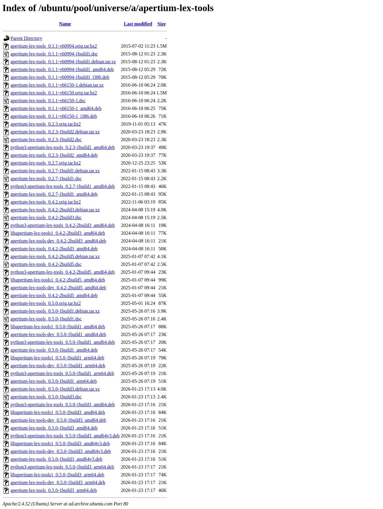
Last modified (138, 23)
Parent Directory (26, 38)
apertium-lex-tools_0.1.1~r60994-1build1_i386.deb (59, 77)
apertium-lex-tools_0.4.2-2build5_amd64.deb (54, 295)
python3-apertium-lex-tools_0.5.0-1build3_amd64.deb (62, 404)
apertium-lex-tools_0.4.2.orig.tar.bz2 (45, 201)
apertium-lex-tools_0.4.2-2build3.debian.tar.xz (55, 209)
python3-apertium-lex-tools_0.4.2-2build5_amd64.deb (62, 272)
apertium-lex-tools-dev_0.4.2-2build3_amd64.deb (58, 240)
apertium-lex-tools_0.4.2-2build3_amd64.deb (54, 248)
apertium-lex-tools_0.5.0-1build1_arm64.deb (53, 381)
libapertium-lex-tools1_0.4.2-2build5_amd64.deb (57, 279)
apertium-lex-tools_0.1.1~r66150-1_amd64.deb (55, 108)
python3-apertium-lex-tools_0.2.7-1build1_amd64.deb (62, 186)
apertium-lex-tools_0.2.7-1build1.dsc (46, 178)
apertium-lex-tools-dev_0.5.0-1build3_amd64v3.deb (60, 451)
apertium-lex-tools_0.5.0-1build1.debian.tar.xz (55, 311)
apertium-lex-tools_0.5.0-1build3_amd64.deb (54, 427)
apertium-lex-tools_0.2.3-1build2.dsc (46, 139)
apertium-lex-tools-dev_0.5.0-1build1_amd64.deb (58, 334)
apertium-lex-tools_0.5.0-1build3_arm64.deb (53, 490)
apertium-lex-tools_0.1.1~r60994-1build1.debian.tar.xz (63, 61)
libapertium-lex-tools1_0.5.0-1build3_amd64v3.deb (60, 443)
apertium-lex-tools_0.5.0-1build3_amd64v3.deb (56, 459)
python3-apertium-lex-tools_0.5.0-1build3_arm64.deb (62, 466)
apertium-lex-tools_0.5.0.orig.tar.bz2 (45, 303)
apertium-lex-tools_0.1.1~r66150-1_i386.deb (53, 116)
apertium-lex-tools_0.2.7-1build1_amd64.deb (54, 194)
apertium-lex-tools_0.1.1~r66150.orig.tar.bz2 (53, 92)
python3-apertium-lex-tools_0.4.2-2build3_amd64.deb (62, 225)
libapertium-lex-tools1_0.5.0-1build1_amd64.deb (57, 326)
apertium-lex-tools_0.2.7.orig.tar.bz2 (45, 162)
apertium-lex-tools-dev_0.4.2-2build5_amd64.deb (58, 287)
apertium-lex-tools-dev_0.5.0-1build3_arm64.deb (57, 482)
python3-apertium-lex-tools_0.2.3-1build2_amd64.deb (62, 147)
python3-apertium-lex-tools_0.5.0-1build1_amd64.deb (62, 342)
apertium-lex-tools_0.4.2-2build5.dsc (46, 264)
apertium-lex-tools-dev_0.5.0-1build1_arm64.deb (57, 365)
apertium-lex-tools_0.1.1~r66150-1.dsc (48, 100)
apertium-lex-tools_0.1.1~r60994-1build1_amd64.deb (62, 69)
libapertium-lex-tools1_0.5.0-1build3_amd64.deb (57, 412)
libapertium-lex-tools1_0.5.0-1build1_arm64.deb (57, 357)
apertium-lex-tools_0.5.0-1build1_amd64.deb (54, 350)
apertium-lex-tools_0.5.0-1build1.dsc (46, 318)
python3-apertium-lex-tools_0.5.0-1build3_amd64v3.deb (65, 435)
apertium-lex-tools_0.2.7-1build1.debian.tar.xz (55, 170)
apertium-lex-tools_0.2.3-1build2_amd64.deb (54, 155)
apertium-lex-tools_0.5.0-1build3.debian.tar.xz (55, 388)
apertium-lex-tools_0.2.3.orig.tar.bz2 (45, 124)
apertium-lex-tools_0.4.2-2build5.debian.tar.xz (55, 256)
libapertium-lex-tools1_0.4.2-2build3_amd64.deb (57, 233)
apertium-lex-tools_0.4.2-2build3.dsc (46, 217)
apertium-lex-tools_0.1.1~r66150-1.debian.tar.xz (57, 85)
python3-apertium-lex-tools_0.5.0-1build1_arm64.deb (62, 373)
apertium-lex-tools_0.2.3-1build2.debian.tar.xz (55, 131)
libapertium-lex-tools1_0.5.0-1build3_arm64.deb (57, 474)
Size (161, 23)
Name (65, 23)
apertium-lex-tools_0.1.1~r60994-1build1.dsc (54, 53)
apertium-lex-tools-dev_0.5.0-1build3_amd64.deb (58, 420)
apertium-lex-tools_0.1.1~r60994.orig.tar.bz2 (53, 46)
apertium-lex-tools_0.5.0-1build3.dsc (46, 396)
